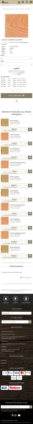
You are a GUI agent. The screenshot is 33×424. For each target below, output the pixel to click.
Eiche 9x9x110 (14, 191)
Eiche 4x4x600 (14, 177)
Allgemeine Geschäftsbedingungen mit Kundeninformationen (13, 337)
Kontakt (4, 360)
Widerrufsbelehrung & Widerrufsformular (14, 344)
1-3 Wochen (18, 137)
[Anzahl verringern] (11, 90)
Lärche (11, 48)
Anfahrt (15, 299)
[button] (16, 58)
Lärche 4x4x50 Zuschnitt (17, 205)
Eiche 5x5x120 (14, 120)
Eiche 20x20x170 (15, 247)
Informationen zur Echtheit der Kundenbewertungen (11, 350)
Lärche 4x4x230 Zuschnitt (17, 162)
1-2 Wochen (18, 179)
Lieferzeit (4, 346)
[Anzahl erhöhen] (21, 90)
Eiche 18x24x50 (14, 148)
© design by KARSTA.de (25, 422)
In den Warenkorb (16, 96)
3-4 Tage (19, 74)
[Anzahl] (23, 129)
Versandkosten (21, 72)
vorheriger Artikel (9, 9)
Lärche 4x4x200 (14, 134)
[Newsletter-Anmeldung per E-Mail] (15, 406)
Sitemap (4, 363)
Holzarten (6, 299)
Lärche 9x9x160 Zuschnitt (17, 233)
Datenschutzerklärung (8, 334)
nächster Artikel (25, 9)
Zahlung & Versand (7, 331)
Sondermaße (26, 299)
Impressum (5, 341)
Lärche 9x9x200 (14, 219)
